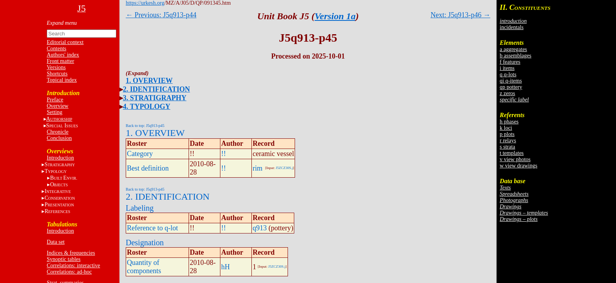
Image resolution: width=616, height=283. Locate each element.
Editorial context (65, 42)
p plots (507, 134)
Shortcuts (57, 74)
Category (140, 154)
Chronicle (57, 132)
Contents (56, 48)
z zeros (507, 93)
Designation (145, 242)
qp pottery (511, 87)
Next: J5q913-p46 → (460, 15)
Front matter (60, 61)
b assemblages (515, 56)
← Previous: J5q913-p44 (161, 15)
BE (63, 178)
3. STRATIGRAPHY (155, 98)
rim (257, 168)
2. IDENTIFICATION (156, 89)
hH (225, 267)
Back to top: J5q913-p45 (145, 125)
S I (62, 126)
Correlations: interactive (73, 265)
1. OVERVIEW (149, 81)
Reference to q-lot (152, 228)
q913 (260, 228)
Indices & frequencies (71, 253)
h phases (509, 122)
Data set (55, 242)
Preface (55, 100)
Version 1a (335, 16)
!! (223, 154)
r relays (508, 140)
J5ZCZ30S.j (284, 168)
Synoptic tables (64, 259)
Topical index (62, 80)
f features (510, 62)
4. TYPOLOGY (146, 106)
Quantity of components (144, 267)
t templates (512, 153)
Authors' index (63, 55)
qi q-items (511, 81)
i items (507, 68)
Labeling (140, 208)
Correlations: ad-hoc (69, 272)
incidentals (512, 27)
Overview (57, 106)
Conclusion (59, 138)
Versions (56, 67)
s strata (507, 147)
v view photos (515, 159)
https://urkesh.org (145, 3)
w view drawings (518, 166)
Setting (54, 112)
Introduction (60, 158)
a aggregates (513, 49)
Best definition (148, 168)
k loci (506, 128)
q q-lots (508, 74)
